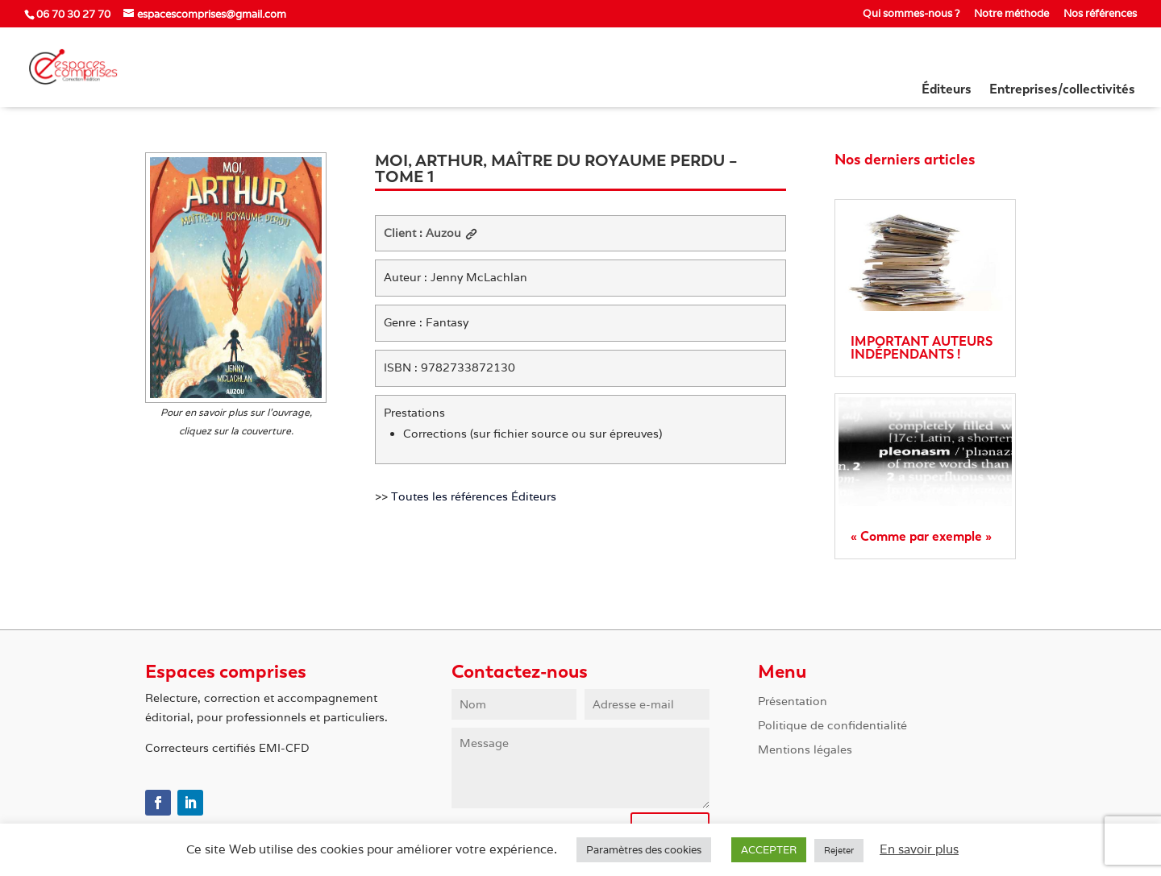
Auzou (451, 233)
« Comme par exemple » (921, 536)
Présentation (792, 701)
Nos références (1100, 14)
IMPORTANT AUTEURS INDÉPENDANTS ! (921, 348)
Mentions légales (805, 750)
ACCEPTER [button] (769, 850)
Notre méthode (1011, 14)
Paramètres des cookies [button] (643, 850)
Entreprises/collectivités (1062, 90)
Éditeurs (947, 90)
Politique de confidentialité (832, 726)
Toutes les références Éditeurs (473, 496)
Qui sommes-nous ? (911, 14)
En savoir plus (919, 849)
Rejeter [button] (839, 850)
